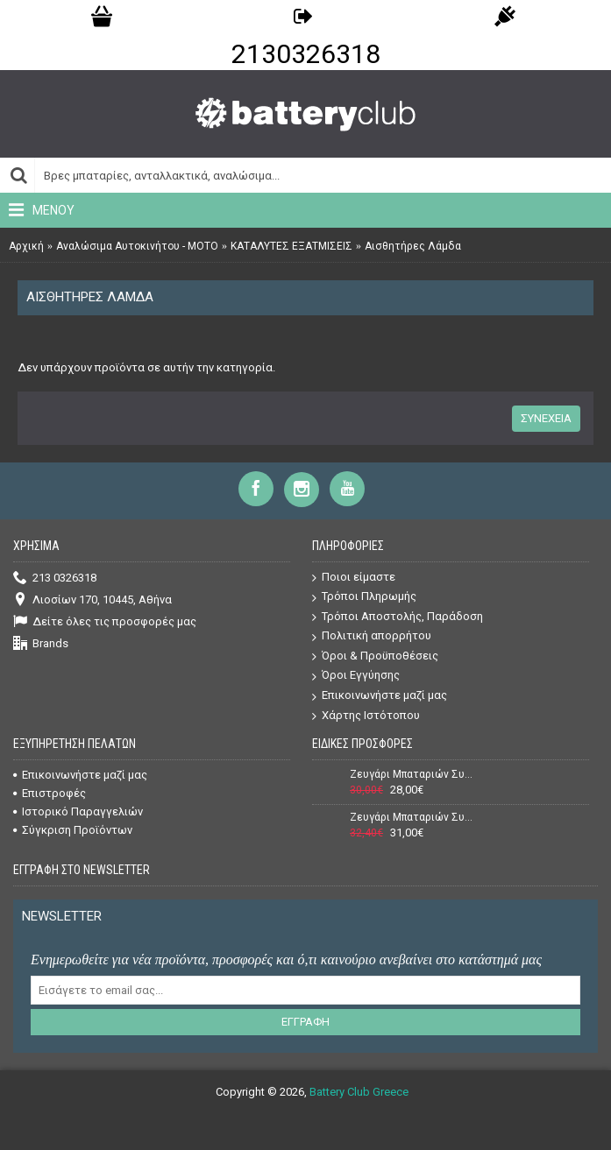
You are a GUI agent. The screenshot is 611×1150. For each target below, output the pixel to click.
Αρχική (26, 246)
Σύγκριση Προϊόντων (72, 829)
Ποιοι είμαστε (353, 577)
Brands (40, 644)
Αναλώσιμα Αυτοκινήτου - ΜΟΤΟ (137, 246)
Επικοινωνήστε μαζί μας (379, 695)
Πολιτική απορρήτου (371, 636)
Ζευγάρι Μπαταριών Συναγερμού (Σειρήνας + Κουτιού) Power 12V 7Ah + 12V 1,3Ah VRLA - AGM (412, 774)
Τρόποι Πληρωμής (364, 596)
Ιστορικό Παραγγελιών (78, 811)
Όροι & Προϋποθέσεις (375, 656)
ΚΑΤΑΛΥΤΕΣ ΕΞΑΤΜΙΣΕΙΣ (291, 246)
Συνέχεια (546, 418)
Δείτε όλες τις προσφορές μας (104, 622)
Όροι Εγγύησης (356, 675)
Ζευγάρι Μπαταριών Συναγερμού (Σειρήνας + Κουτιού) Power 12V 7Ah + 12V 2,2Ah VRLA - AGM (412, 817)
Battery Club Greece (359, 1091)
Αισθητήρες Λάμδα (413, 246)
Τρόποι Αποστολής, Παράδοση (397, 617)
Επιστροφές (49, 793)
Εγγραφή (305, 1021)
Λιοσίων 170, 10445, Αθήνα (92, 600)
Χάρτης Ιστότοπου (366, 716)
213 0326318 (54, 578)
